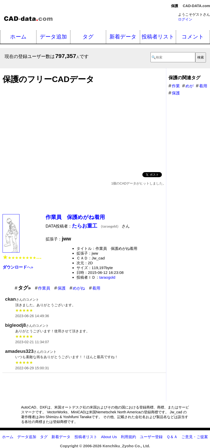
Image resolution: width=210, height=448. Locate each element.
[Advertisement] (84, 126)
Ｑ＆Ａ (172, 437)
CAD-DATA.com (196, 6)
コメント (193, 36)
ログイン (185, 19)
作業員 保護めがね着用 (75, 217)
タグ (88, 36)
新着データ (123, 36)
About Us (109, 437)
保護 (62, 288)
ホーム (18, 36)
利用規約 (128, 437)
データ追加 (53, 36)
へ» (18, 267)
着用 (96, 288)
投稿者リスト (158, 36)
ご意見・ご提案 (194, 437)
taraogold (107, 277)
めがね (79, 288)
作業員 (44, 288)
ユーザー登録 (151, 437)
